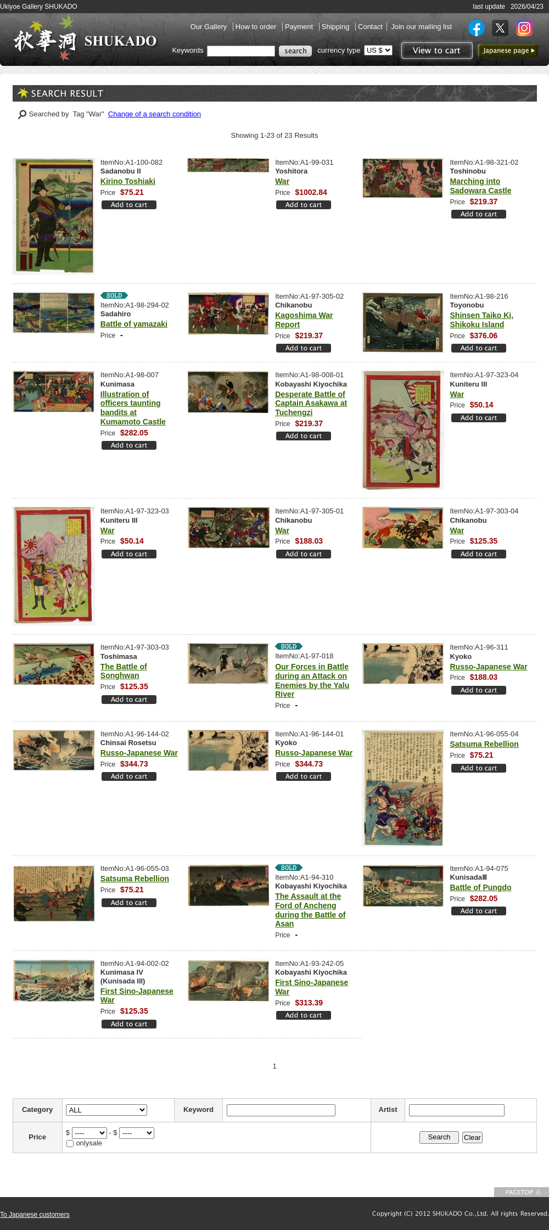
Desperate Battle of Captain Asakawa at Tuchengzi (311, 403)
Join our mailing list (421, 27)
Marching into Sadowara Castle (481, 186)
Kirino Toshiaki (127, 181)
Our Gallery (210, 27)
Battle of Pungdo (481, 887)
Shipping (336, 27)
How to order (257, 27)
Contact (370, 27)
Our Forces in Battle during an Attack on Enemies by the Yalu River (312, 680)
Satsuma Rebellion (484, 744)
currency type (338, 50)
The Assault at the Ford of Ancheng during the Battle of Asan (310, 910)
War (282, 181)
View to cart (435, 50)
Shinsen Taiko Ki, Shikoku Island (482, 320)
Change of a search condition (154, 114)
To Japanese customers (35, 1214)
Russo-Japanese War (489, 666)
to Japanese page (508, 50)
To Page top (521, 1192)
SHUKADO (85, 37)
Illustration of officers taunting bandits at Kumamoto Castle (133, 408)
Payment (300, 27)
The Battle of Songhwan (123, 671)
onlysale (89, 1143)
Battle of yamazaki (133, 324)
